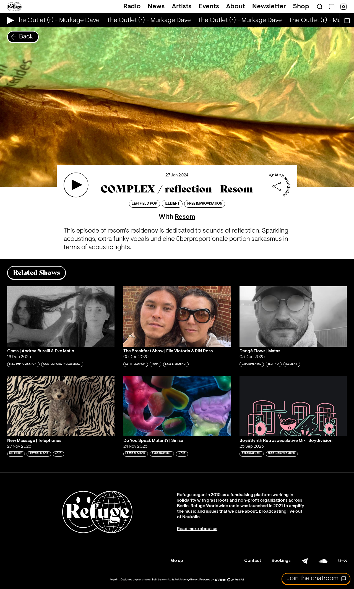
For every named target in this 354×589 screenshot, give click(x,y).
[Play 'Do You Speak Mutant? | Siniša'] (177, 406)
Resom (185, 217)
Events (209, 6)
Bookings (281, 561)
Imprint (114, 579)
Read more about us (197, 529)
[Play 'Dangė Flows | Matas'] (293, 316)
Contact (252, 561)
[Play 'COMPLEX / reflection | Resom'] (76, 185)
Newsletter (269, 6)
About (235, 6)
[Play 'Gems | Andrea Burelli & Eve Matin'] (60, 316)
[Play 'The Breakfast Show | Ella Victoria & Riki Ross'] (177, 316)
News (156, 6)
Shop (301, 6)
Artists (181, 6)
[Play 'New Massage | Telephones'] (60, 406)
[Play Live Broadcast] (9, 20)
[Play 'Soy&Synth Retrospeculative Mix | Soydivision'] (293, 406)
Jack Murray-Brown (186, 579)
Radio (132, 6)
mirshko (166, 579)
